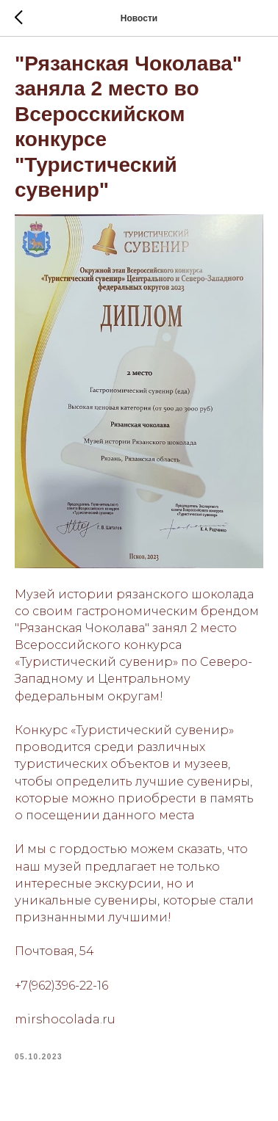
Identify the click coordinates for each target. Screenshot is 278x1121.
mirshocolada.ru (65, 1019)
